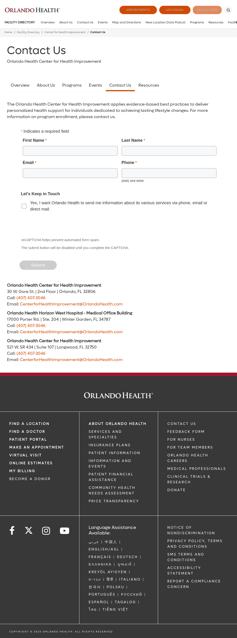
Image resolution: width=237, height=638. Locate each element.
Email (28, 162)
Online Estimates (31, 463)
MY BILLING (22, 471)
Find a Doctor (27, 431)
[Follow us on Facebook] (12, 531)
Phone (128, 162)
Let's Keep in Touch (40, 194)
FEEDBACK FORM (186, 431)
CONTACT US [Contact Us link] (181, 423)
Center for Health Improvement (65, 32)
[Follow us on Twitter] (29, 529)
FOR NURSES (181, 439)
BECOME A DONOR (30, 479)
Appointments (132, 10)
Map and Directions (126, 22)
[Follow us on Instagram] (46, 531)
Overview (48, 22)
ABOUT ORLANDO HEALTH (118, 423)
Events (103, 22)
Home (8, 32)
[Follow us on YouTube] (65, 531)
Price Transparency (114, 501)
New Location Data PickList (165, 22)
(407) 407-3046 (30, 298)
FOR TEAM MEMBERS (190, 447)
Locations (168, 10)
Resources (216, 22)
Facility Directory (20, 22)
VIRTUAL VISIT (25, 455)
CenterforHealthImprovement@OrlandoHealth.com (71, 304)
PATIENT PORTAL (28, 439)
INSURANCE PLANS (110, 445)
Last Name (132, 140)
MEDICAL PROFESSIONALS (196, 468)
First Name (33, 140)
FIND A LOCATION (29, 423)
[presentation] (55, 225)
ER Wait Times (204, 10)
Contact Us (85, 22)
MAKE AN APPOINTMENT (36, 447)
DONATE (176, 490)
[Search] (228, 10)
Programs (197, 22)
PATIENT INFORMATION (114, 453)
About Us (65, 22)
